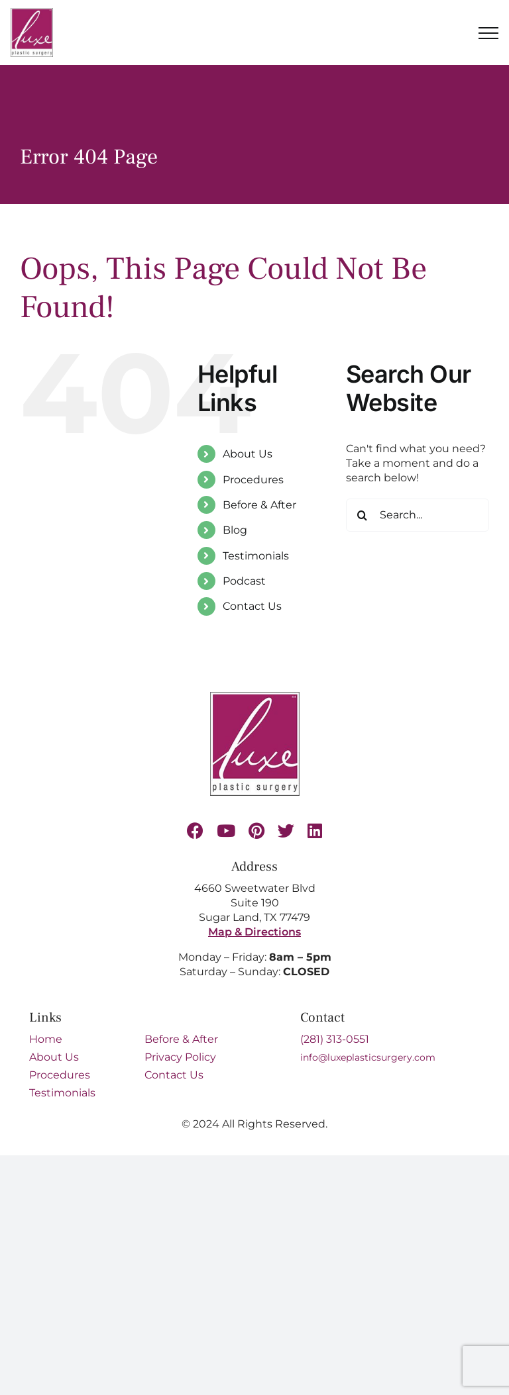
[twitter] (286, 830)
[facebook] (195, 830)
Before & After (259, 505)
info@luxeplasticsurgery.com (367, 1057)
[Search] (362, 515)
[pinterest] (256, 830)
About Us (247, 454)
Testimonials (256, 556)
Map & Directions (254, 932)
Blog (235, 530)
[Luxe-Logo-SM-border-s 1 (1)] (255, 697)
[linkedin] (315, 830)
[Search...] (417, 515)
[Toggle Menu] (488, 33)
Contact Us (252, 606)
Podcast (244, 581)
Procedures (253, 479)
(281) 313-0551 (334, 1039)
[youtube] (226, 830)
